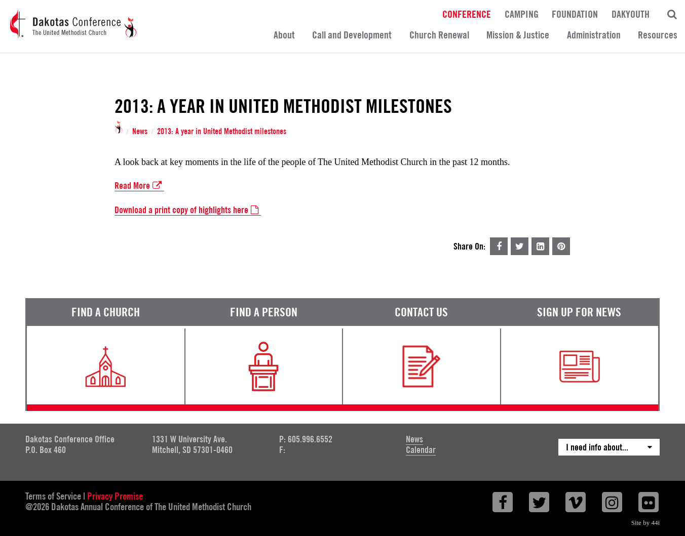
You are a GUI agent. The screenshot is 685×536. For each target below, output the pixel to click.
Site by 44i (645, 522)
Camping (522, 13)
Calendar (421, 449)
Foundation (575, 13)
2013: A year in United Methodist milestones (221, 132)
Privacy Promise (115, 496)
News (139, 132)
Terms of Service (53, 496)
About (284, 35)
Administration (594, 35)
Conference (466, 13)
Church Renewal (439, 35)
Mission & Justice (517, 35)
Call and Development (352, 35)
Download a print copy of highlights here (188, 210)
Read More (139, 185)
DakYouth (631, 13)
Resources (657, 35)
